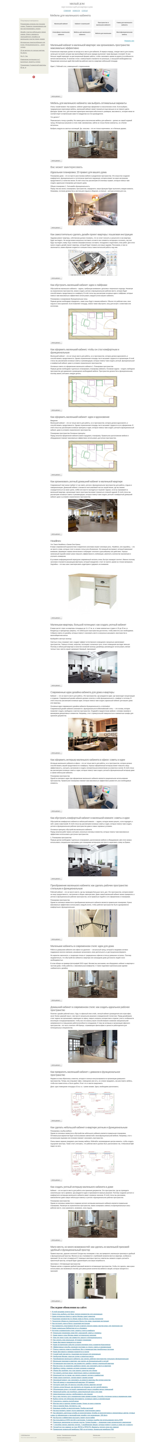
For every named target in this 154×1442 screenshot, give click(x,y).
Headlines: (55, 540)
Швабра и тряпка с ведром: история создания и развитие (74, 1368)
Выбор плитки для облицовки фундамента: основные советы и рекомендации (81, 1399)
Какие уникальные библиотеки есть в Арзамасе (69, 1328)
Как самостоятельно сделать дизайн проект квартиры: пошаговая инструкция (91, 234)
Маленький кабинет (61, 24)
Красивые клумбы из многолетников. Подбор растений (73, 1408)
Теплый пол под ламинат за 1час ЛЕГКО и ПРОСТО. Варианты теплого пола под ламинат (86, 1427)
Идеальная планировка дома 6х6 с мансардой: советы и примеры (77, 1333)
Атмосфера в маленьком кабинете (61, 33)
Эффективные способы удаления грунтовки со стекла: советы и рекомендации (82, 1347)
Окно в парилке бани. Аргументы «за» (67, 1406)
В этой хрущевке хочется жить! (63, 1312)
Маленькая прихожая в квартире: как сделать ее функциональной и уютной (80, 1361)
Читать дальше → (56, 96)
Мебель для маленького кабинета (82, 33)
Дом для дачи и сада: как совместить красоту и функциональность (77, 1337)
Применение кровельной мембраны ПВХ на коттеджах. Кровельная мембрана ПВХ (83, 1429)
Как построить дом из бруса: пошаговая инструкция (71, 1323)
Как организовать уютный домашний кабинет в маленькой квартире (86, 481)
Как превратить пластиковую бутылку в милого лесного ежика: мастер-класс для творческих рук (87, 1326)
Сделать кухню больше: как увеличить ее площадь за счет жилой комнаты (80, 1387)
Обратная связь (96, 1435)
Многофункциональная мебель (124, 33)
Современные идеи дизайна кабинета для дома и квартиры (82, 692)
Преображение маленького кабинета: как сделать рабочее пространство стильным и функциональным (91, 1359)
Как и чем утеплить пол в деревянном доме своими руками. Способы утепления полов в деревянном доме (92, 1396)
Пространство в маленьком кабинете (103, 24)
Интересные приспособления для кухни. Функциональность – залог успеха (32, 45)
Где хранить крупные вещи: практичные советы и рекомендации (76, 1373)
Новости (76, 10)
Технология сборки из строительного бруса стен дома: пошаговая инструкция (80, 1321)
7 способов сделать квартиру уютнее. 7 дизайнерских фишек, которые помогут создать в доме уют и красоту (93, 1425)
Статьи (85, 10)
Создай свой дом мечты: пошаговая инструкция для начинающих (77, 1354)
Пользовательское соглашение (69, 1435)
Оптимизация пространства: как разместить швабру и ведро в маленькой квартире (83, 1363)
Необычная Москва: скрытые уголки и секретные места (73, 1356)
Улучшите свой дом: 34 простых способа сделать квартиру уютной (77, 1385)
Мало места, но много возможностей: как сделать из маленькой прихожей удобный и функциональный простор (89, 1248)
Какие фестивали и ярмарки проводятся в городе (71, 1352)
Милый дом (77, 3)
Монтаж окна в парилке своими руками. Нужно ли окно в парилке (77, 1403)
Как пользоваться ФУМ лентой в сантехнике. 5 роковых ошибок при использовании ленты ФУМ (88, 1420)
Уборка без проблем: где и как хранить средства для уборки (75, 1370)
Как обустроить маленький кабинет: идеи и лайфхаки (78, 284)
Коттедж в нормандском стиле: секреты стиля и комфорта (73, 1330)
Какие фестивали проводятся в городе (67, 1342)
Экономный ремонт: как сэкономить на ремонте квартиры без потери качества (82, 1380)
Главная (67, 10)
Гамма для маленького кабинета (124, 24)
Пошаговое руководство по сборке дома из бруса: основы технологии (77, 1319)
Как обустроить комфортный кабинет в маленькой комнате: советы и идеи (90, 817)
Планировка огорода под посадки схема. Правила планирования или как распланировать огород (33, 26)
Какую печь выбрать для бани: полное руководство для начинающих (77, 1314)
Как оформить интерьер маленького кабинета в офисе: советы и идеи (87, 759)
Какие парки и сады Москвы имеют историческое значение (74, 1335)
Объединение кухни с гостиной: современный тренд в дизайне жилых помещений (83, 1389)
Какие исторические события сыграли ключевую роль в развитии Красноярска (81, 1344)
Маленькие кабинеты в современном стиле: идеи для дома (82, 946)
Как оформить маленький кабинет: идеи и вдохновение (79, 416)
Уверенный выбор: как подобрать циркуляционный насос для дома (77, 1392)
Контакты (59, 1435)
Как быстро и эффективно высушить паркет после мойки (74, 1417)
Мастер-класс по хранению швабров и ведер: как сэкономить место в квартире (82, 1366)
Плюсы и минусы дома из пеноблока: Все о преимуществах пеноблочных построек (83, 1349)
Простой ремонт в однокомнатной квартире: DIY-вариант (74, 1382)
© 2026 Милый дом (25, 1435)
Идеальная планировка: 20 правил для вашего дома (78, 172)
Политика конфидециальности (64, 1437)
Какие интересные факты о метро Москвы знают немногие (73, 1316)
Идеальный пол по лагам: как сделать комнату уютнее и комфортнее (78, 1375)
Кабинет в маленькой (82, 24)
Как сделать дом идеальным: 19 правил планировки (72, 1340)
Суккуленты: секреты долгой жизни (66, 1401)
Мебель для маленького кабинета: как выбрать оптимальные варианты (88, 103)
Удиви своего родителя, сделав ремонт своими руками (73, 1377)
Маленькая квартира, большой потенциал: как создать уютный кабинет (88, 624)
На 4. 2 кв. (24, 56)
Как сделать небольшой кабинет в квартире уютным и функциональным (88, 1127)
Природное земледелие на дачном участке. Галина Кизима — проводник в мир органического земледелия (92, 1422)
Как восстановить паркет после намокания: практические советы (77, 1410)
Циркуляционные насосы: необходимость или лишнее (73, 1394)
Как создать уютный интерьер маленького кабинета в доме (81, 1186)
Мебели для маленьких (103, 33)
